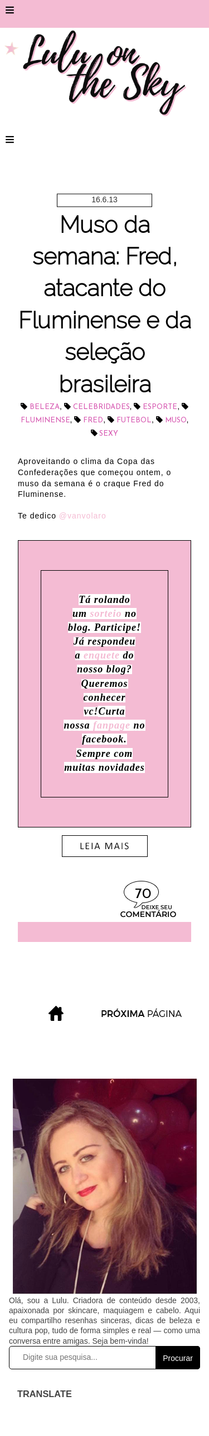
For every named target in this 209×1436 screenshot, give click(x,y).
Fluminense (45, 420)
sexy (108, 433)
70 (143, 894)
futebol (134, 420)
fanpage (111, 725)
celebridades (101, 407)
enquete (102, 655)
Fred (93, 420)
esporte (160, 407)
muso (176, 420)
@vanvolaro (82, 515)
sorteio (104, 613)
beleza (45, 407)
